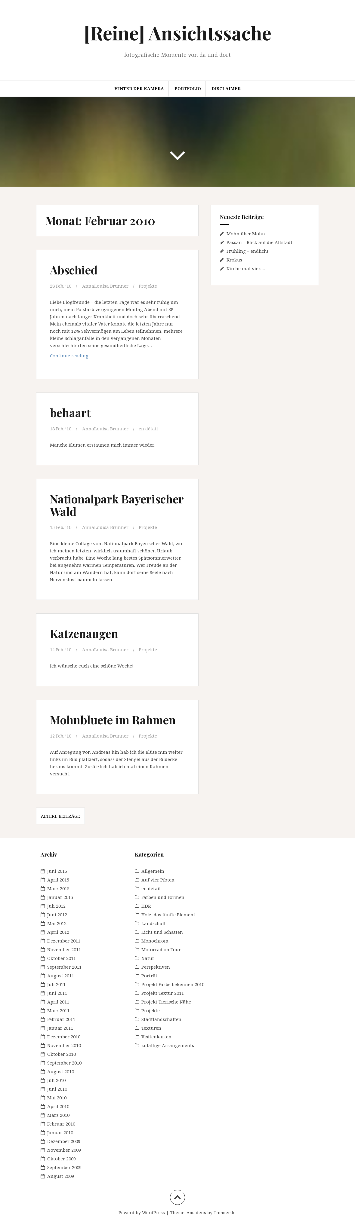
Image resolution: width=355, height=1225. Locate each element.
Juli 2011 (56, 984)
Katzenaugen (84, 633)
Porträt (149, 976)
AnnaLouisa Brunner (105, 286)
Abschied (73, 269)
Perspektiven (155, 967)
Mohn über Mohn (246, 234)
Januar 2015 (60, 897)
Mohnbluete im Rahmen (113, 719)
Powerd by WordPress (142, 1212)
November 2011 (64, 949)
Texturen (151, 1028)
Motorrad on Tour (161, 949)
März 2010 (58, 1115)
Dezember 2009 (63, 1141)
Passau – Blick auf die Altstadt (259, 242)
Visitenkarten (156, 1037)
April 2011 (58, 1002)
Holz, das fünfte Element (168, 915)
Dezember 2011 (63, 941)
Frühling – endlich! (247, 251)
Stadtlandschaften (161, 1019)
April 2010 (58, 1106)
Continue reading (79, 355)
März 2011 (58, 1010)
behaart (70, 412)
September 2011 (64, 967)
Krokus (234, 260)
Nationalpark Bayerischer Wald (117, 505)
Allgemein (152, 871)
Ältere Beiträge (60, 816)
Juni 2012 (57, 915)
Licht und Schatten (162, 932)
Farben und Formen (162, 897)
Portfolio (187, 88)
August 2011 (60, 976)
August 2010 (60, 1071)
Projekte (148, 286)
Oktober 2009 (61, 1159)
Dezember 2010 (63, 1037)
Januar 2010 (60, 1132)
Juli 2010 (56, 1080)
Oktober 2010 (61, 1054)
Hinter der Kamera (139, 88)
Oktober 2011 (61, 958)
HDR (146, 906)
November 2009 (64, 1150)
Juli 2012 (56, 906)
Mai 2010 (56, 1098)
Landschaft (153, 923)
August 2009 (60, 1176)
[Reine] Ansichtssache (177, 32)
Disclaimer (226, 88)
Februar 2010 (61, 1124)
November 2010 (64, 1045)
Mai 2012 (56, 923)
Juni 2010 (57, 1089)
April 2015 (58, 880)
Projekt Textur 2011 (162, 993)
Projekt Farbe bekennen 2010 (172, 984)
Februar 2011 (61, 1019)
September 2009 (64, 1167)
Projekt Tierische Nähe (166, 1002)
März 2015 (58, 888)
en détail (148, 429)
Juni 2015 (57, 871)
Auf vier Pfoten (157, 880)
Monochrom (154, 941)
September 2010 (64, 1063)
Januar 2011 (60, 1028)
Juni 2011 (57, 993)
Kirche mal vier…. (246, 268)
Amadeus (196, 1212)
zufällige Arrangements (167, 1045)
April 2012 (58, 932)
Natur (147, 958)
